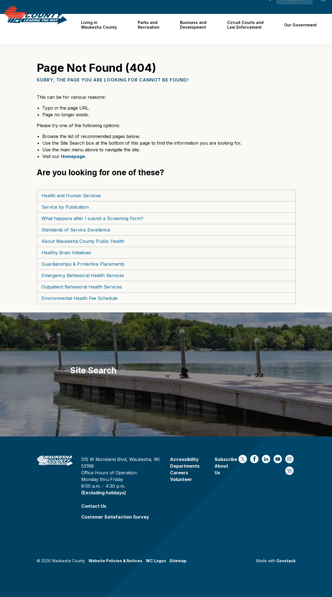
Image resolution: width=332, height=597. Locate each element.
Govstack (286, 560)
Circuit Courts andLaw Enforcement (246, 29)
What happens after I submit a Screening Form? (92, 218)
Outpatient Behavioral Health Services (81, 287)
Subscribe (226, 459)
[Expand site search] (322, 7)
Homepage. (73, 156)
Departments (185, 466)
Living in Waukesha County (103, 29)
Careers (211, 6)
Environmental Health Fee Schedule (79, 298)
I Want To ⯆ (294, 7)
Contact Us (93, 506)
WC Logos (156, 560)
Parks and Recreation (151, 29)
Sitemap (177, 560)
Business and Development (195, 29)
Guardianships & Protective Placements (82, 264)
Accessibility (259, 6)
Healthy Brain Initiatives (66, 252)
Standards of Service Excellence (75, 230)
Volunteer (181, 479)
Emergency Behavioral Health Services (82, 275)
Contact (233, 6)
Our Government (301, 29)
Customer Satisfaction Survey (115, 517)
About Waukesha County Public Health (82, 241)
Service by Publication (65, 207)
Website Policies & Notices (115, 560)
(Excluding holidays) (103, 492)
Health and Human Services (71, 195)
